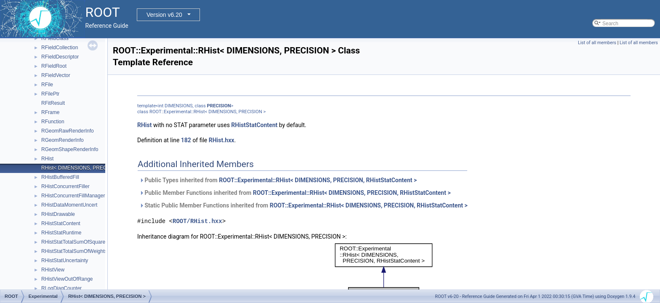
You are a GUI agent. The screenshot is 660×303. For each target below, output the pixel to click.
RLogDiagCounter (61, 288)
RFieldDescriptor (60, 57)
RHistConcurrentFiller (65, 186)
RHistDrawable (58, 214)
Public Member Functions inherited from (295, 192)
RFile (47, 85)
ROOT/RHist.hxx (197, 221)
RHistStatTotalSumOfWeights (74, 251)
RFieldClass (55, 38)
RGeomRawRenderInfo (67, 131)
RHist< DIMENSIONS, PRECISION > (83, 168)
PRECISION (219, 106)
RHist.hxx (221, 140)
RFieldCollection (59, 47)
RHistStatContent (60, 223)
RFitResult (53, 103)
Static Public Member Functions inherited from (303, 205)
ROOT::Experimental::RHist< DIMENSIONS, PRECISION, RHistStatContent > (318, 180)
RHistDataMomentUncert (69, 205)
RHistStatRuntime (61, 233)
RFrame (50, 112)
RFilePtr (50, 94)
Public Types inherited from (278, 180)
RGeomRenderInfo (62, 140)
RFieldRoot (54, 66)
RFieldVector (55, 75)
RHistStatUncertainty (64, 260)
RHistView (52, 270)
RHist (47, 159)
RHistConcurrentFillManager (73, 196)
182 (186, 140)
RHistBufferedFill (60, 177)
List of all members (597, 42)
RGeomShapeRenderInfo (69, 149)
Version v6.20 (164, 14)
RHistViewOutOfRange (67, 279)
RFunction (52, 122)
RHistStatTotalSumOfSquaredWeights (83, 242)
